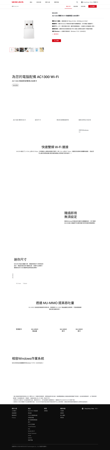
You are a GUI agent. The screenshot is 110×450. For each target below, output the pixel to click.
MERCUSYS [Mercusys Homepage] (17, 2)
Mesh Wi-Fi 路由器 (33, 410)
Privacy (14, 417)
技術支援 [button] (38, 2)
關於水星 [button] (47, 2)
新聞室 (46, 410)
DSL (29, 429)
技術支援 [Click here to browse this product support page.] (83, 6)
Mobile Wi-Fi (31, 431)
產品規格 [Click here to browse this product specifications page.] (76, 6)
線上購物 (62, 415)
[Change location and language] (89, 2)
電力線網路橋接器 (32, 419)
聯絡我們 (14, 415)
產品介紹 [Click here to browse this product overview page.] (68, 6)
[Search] (77, 2)
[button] (45, 50)
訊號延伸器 (31, 417)
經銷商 (62, 413)
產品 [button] (31, 2)
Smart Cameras (32, 433)
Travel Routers (32, 426)
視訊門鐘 (30, 440)
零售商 (62, 417)
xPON (29, 435)
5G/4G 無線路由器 (32, 415)
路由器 (29, 413)
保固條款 (14, 413)
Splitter (30, 437)
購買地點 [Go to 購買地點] (56, 2)
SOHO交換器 (31, 424)
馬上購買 (92, 6)
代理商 (62, 410)
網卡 (13, 6)
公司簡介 (14, 410)
